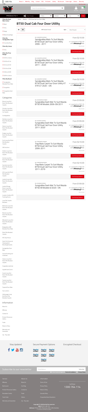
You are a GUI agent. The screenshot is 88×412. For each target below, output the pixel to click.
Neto (50, 409)
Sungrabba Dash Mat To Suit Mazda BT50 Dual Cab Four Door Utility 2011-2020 (50, 125)
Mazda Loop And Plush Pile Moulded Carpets (7, 214)
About (21, 1)
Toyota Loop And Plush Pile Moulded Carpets (7, 282)
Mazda (25, 19)
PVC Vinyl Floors (6, 238)
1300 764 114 (7, 2)
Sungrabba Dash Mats (7, 92)
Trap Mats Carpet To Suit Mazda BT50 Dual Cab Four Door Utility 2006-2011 (49, 146)
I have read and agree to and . (68, 372)
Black (5, 24)
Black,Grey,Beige (8, 35)
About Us (4, 306)
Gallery (54, 1)
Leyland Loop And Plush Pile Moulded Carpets (7, 181)
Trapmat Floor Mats (7, 287)
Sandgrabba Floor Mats (7, 249)
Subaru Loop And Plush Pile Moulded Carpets (7, 260)
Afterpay (4, 310)
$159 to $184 (7, 68)
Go (83, 16)
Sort (65, 30)
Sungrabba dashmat (7, 266)
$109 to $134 (7, 61)
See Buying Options (77, 51)
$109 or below (8, 58)
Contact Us (5, 313)
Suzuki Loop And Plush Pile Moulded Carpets (7, 275)
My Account (61, 1)
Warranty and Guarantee (6, 330)
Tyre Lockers (5, 291)
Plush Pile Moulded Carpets (7, 233)
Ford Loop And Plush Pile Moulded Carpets (7, 142)
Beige (5, 31)
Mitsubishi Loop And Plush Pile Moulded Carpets (7, 221)
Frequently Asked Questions (47, 397)
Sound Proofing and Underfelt (7, 254)
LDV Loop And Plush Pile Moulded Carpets (7, 174)
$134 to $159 (7, 65)
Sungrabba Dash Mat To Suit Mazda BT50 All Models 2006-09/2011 (50, 103)
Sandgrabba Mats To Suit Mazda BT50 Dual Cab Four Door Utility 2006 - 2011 (49, 42)
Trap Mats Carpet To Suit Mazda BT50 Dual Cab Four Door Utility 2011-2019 (49, 167)
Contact (38, 1)
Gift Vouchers (5, 147)
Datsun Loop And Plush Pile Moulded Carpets (7, 128)
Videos (75, 1)
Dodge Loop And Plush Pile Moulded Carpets (7, 135)
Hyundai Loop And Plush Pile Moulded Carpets (7, 167)
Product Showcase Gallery (7, 318)
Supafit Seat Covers (7, 269)
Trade (3, 322)
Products (12, 16)
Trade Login (69, 1)
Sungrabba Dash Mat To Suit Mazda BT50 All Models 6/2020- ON (50, 186)
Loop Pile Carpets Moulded (7, 201)
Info (83, 43)
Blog (33, 1)
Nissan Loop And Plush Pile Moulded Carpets (7, 103)
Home (19, 19)
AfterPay (27, 1)
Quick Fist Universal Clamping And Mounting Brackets (7, 243)
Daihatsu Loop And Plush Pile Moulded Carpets (7, 120)
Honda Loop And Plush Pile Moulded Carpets (7, 159)
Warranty (81, 1)
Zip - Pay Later (6, 335)
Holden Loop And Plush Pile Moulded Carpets (7, 152)
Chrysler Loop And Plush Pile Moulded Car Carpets (7, 110)
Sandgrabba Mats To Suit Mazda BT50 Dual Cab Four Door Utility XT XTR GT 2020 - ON (50, 83)
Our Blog (23, 386)
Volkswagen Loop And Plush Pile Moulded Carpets (7, 296)
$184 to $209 (7, 72)
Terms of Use (43, 382)
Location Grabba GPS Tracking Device (7, 196)
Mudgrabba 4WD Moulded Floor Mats (7, 228)
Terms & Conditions (70, 372)
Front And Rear (8, 43)
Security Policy (44, 393)
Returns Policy (6, 326)
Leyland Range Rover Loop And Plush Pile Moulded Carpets (7, 189)
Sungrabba (7, 87)
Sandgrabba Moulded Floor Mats (7, 83)
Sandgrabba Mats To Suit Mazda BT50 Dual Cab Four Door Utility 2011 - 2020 (49, 62)
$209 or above (8, 75)
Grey (5, 28)
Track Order (5, 397)
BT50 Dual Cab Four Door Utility (37, 19)
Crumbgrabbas (6, 115)
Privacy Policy (81, 372)
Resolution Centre (7, 393)
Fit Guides (48, 1)
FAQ (42, 1)
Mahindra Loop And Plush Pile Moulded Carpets (7, 207)
